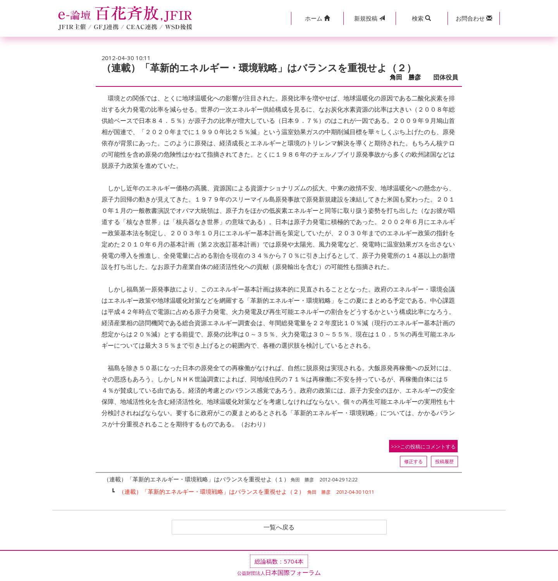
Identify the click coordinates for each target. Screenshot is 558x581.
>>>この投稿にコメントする (423, 446)
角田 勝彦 (408, 77)
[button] (317, 18)
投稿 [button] (369, 18)
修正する (413, 461)
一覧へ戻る (279, 527)
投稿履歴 (444, 461)
